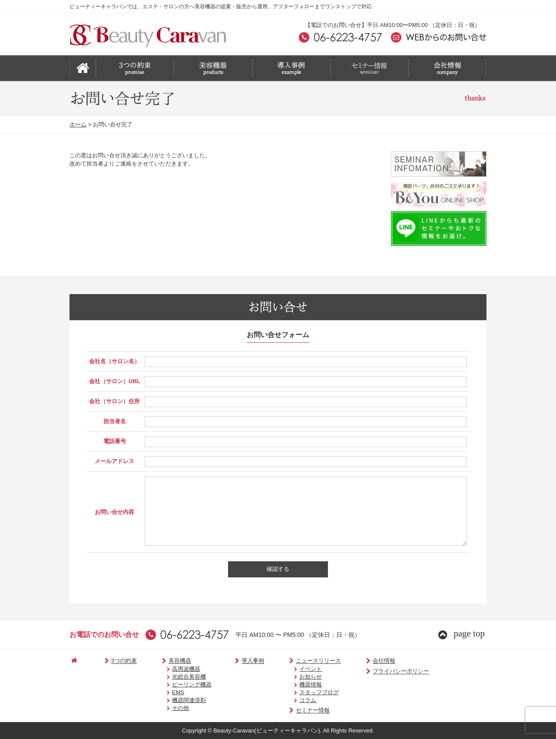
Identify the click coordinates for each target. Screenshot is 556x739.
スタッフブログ (306, 692)
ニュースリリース (303, 661)
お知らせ (297, 676)
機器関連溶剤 (179, 700)
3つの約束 (115, 661)
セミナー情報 (297, 710)
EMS (168, 692)
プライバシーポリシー (382, 671)
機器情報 (297, 684)
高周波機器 (176, 669)
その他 (171, 708)
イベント (297, 669)
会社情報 (365, 661)
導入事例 (240, 661)
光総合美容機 (179, 676)
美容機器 (167, 661)
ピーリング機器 (182, 684)
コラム (295, 700)
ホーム (78, 124)
